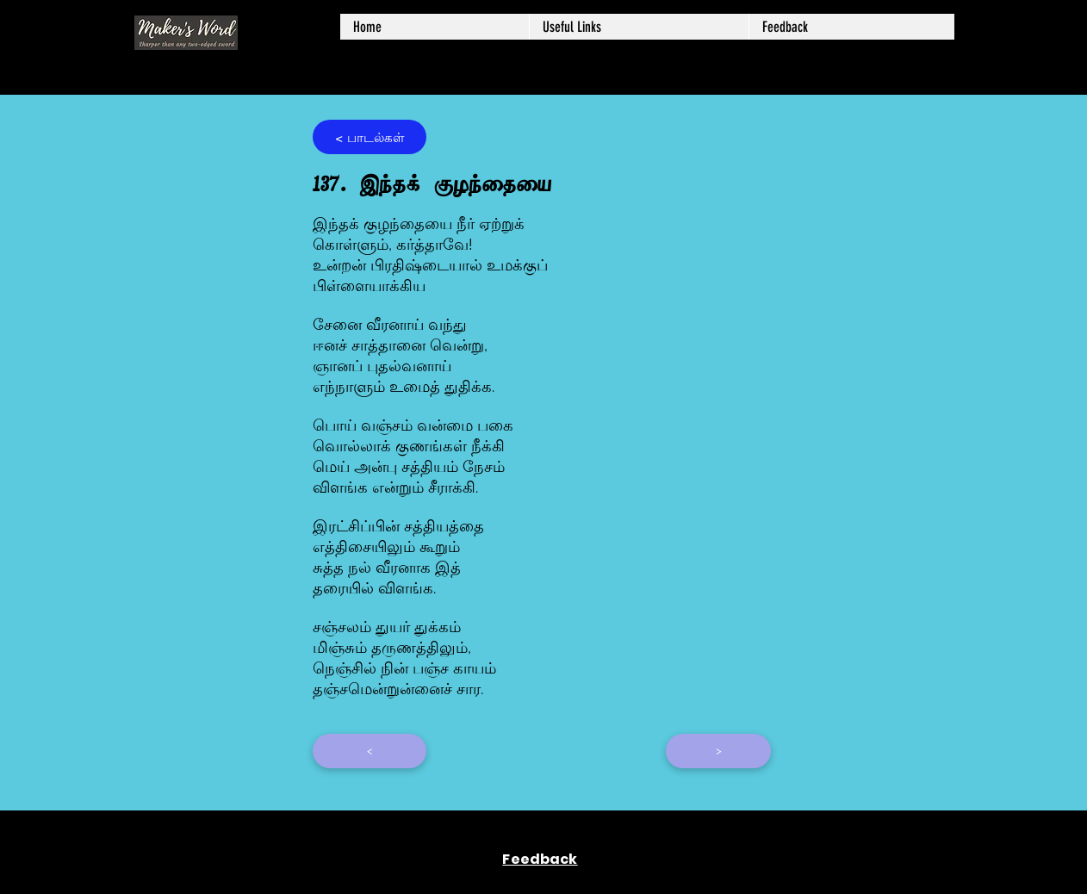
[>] (718, 751)
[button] (638, 27)
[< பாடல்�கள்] (369, 137)
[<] (369, 751)
